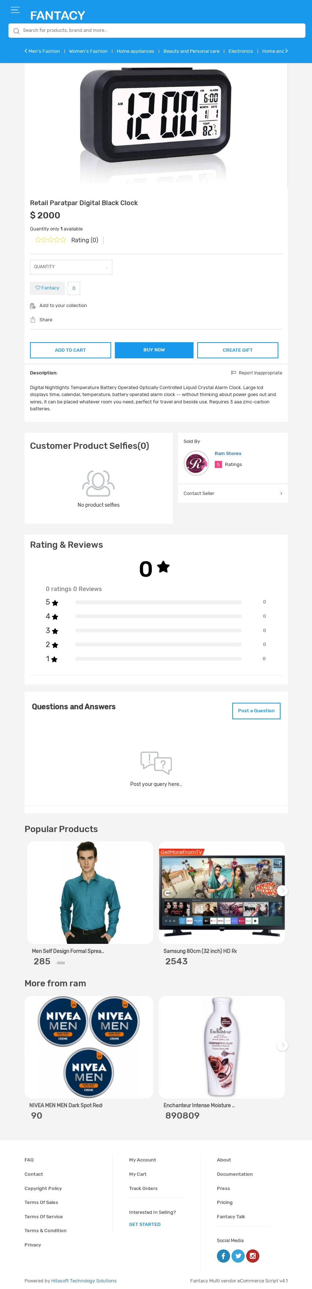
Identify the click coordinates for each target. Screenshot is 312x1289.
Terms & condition (46, 1227)
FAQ (29, 1157)
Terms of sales (41, 1199)
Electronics (241, 51)
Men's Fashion (44, 51)
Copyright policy (43, 1185)
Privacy (33, 1242)
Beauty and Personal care (191, 51)
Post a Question (252, 709)
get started (145, 1221)
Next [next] (283, 891)
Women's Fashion (88, 51)
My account (142, 1157)
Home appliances (135, 51)
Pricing (225, 1199)
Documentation (235, 1171)
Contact (34, 1171)
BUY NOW (154, 349)
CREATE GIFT (238, 349)
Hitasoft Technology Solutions (84, 1278)
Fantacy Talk (231, 1213)
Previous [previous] (31, 891)
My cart (138, 1171)
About (224, 1157)
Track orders (143, 1185)
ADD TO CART (70, 349)
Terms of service (44, 1213)
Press (223, 1185)
